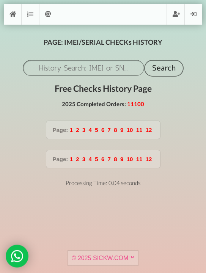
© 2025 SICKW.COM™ (103, 258)
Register (176, 14)
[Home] (12, 14)
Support (48, 14)
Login (193, 14)
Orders (30, 14)
